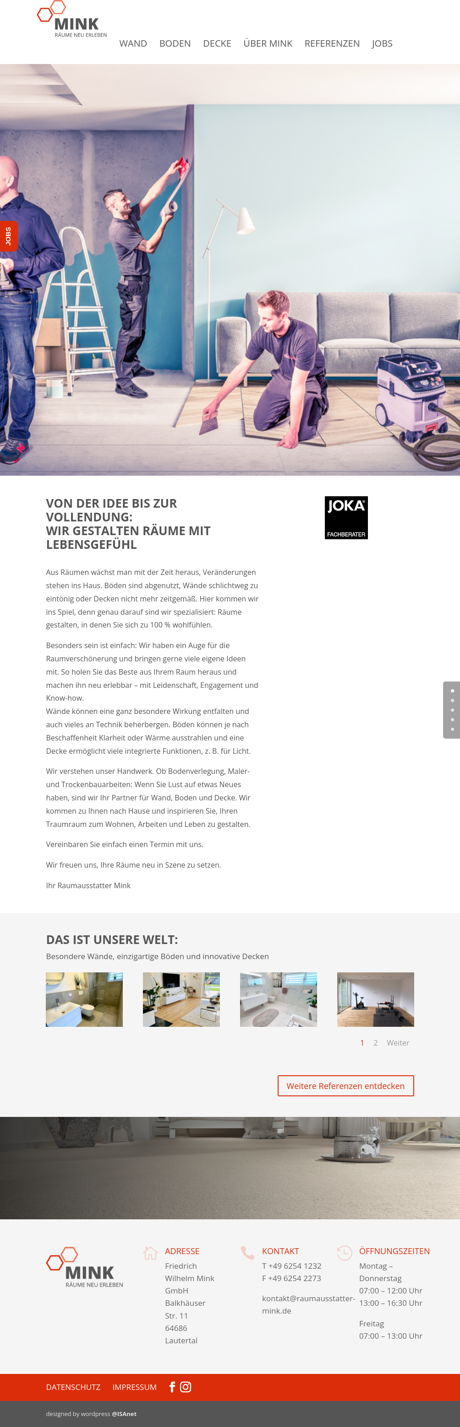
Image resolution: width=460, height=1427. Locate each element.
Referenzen (354, 43)
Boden (197, 43)
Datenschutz (73, 1387)
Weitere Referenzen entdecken (346, 1085)
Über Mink (289, 43)
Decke (239, 43)
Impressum (135, 1387)
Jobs (404, 43)
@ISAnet (124, 1414)
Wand (155, 43)
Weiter (398, 1043)
